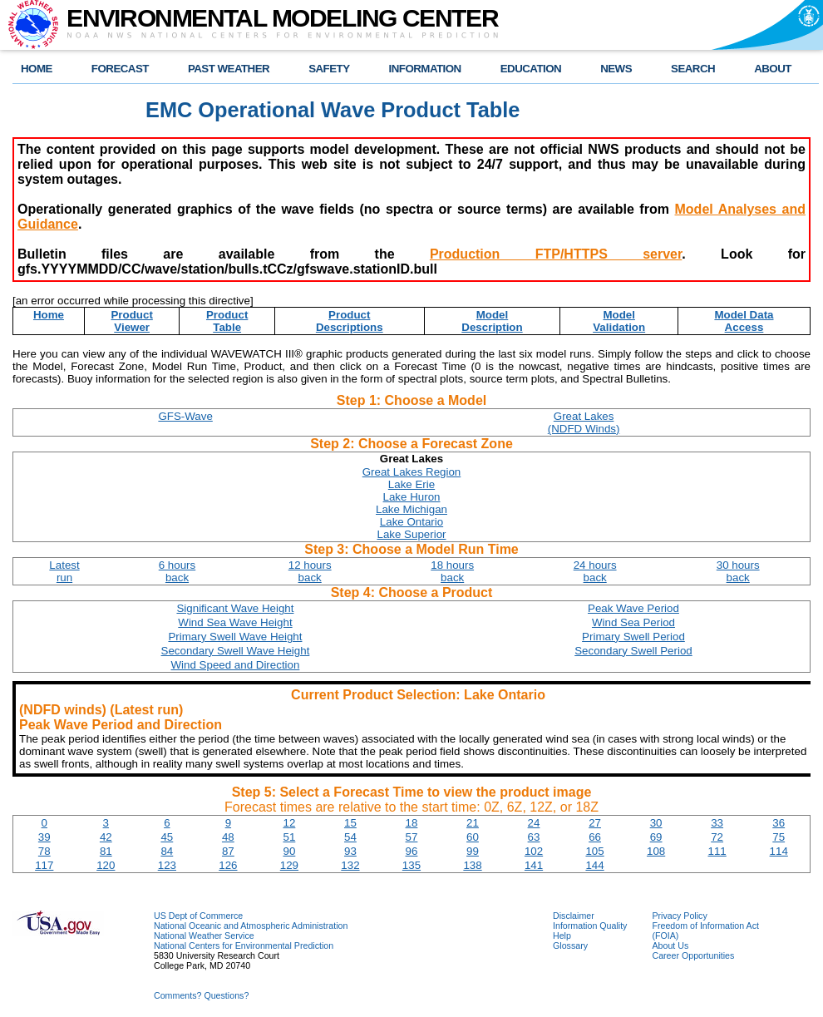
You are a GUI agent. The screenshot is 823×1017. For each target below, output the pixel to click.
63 (534, 837)
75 (778, 837)
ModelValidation (619, 321)
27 (595, 823)
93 (350, 851)
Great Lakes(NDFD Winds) (584, 422)
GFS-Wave (185, 416)
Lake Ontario (411, 522)
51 (289, 837)
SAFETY (328, 68)
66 (595, 837)
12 (289, 823)
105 (594, 851)
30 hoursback (738, 571)
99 (472, 851)
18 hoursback (452, 571)
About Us (670, 945)
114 (779, 851)
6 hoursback (177, 571)
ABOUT (772, 68)
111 (717, 851)
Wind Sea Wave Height (235, 622)
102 (534, 851)
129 (289, 865)
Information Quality (590, 926)
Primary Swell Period (633, 636)
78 (44, 851)
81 (106, 851)
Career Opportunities (693, 955)
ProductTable (227, 321)
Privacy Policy (679, 916)
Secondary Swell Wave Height (235, 650)
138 (472, 865)
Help (562, 935)
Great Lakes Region (411, 472)
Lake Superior (411, 534)
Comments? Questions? (201, 995)
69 (656, 837)
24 (534, 823)
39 (44, 837)
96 (412, 851)
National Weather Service (204, 935)
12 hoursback (310, 571)
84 (166, 851)
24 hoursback (595, 571)
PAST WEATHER (228, 68)
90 (289, 851)
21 (472, 823)
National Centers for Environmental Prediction (243, 945)
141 (534, 865)
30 (656, 823)
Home (48, 315)
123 (167, 865)
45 (166, 837)
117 (44, 865)
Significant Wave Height (234, 608)
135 (411, 865)
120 (105, 865)
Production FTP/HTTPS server (556, 254)
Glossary (570, 945)
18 (412, 823)
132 (350, 865)
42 (106, 837)
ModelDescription (491, 321)
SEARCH (693, 68)
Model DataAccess (743, 321)
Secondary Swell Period (633, 650)
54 (350, 837)
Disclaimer (573, 916)
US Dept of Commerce (198, 916)
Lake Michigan (411, 509)
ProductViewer (131, 321)
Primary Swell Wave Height (235, 636)
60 (472, 837)
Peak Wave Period (633, 608)
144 (594, 865)
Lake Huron (412, 497)
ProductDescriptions (349, 321)
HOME (36, 68)
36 (778, 823)
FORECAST (120, 68)
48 (228, 837)
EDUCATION (530, 68)
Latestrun (64, 571)
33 (717, 823)
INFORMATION (425, 68)
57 (412, 837)
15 (350, 823)
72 (717, 837)
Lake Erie (411, 484)
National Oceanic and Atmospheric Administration (250, 926)
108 (656, 851)
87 (228, 851)
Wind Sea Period (633, 622)
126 (228, 865)
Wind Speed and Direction (235, 665)
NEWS (616, 68)
